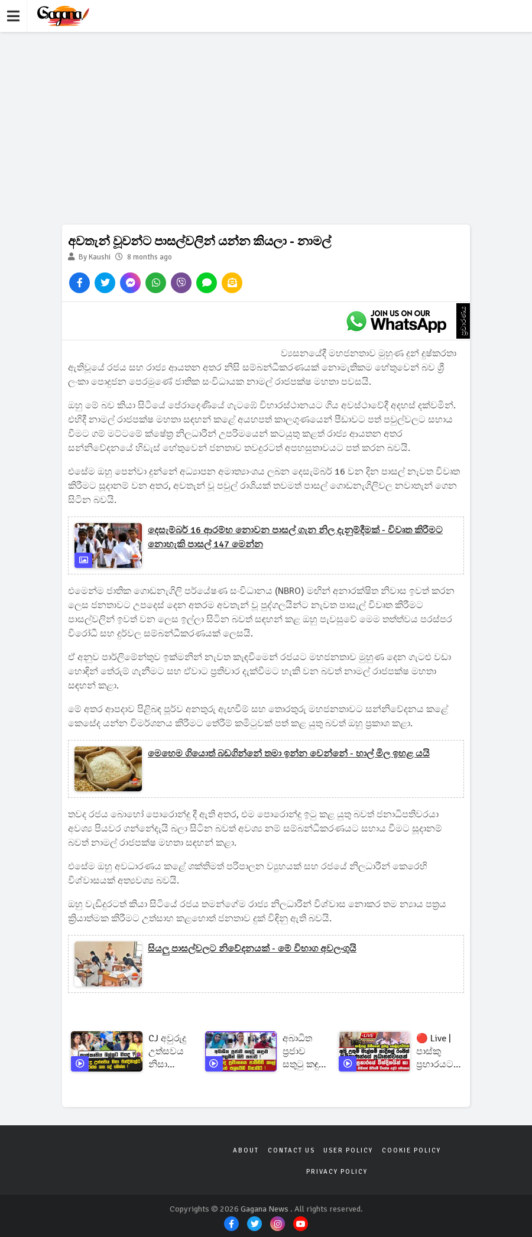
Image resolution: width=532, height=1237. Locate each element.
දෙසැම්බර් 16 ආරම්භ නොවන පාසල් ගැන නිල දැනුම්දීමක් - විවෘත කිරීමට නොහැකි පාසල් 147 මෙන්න (295, 537)
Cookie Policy (410, 1150)
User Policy (348, 1150)
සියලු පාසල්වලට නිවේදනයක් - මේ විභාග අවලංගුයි (252, 948)
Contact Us (291, 1150)
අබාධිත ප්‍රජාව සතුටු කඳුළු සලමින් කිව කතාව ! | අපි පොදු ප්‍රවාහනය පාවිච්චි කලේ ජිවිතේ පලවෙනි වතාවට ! (304, 1052)
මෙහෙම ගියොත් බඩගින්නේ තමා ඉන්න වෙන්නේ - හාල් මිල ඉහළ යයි (289, 753)
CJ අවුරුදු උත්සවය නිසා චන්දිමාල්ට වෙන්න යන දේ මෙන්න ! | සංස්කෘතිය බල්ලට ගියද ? (170, 1052)
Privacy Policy (337, 1172)
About (246, 1150)
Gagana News (264, 1209)
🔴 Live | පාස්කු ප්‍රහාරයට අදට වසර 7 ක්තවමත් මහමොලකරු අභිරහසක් (443, 1052)
